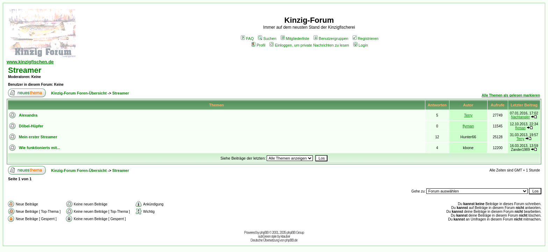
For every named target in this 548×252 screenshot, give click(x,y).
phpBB (264, 232)
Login (360, 45)
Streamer (24, 70)
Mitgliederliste (295, 38)
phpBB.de (291, 240)
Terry (468, 115)
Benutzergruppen (330, 38)
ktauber (285, 236)
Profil (258, 45)
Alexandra (28, 115)
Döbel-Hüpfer (31, 126)
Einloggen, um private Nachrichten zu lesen (309, 45)
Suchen (267, 38)
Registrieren (365, 38)
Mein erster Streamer (38, 137)
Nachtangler (520, 117)
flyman (468, 126)
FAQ (247, 38)
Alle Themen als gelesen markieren (511, 95)
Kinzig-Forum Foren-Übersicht (79, 93)
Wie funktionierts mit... (39, 148)
